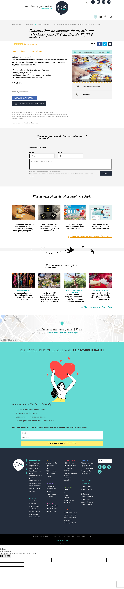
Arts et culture (23, 290)
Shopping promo (51, 508)
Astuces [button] (88, 17)
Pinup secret (62, 543)
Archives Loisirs (86, 486)
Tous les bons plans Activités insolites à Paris (89, 236)
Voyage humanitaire (87, 468)
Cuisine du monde (69, 462)
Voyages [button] (69, 17)
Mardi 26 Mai (33, 503)
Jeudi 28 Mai (33, 508)
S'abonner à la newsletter (62, 443)
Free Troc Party (34, 462)
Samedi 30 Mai (33, 514)
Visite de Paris (51, 470)
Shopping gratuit (52, 505)
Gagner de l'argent (70, 514)
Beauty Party (33, 468)
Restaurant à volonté (68, 469)
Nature (48, 476)
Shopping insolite (100, 290)
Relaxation (67, 489)
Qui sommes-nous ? (69, 536)
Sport (49, 290)
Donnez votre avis (31, 44)
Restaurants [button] (48, 17)
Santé (65, 492)
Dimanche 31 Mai (34, 516)
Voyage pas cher (86, 465)
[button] (95, 17)
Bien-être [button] (60, 17)
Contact (32, 491)
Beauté (66, 494)
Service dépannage (70, 517)
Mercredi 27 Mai (34, 506)
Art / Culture (50, 473)
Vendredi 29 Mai (34, 511)
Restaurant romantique (67, 478)
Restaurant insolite (70, 465)
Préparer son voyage (87, 462)
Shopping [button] (79, 17)
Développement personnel (69, 501)
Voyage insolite (86, 470)
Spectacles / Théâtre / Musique (74, 290)
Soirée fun (49, 491)
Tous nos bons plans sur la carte (62, 332)
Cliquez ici (52, 112)
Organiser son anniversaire (51, 494)
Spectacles (50, 465)
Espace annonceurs (35, 488)
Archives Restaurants (85, 492)
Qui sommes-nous (35, 483)
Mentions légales (81, 536)
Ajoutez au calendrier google (29, 103)
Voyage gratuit (85, 473)
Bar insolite (50, 485)
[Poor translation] (7, 556)
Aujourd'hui (33, 500)
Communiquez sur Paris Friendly (39, 536)
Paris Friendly (16, 24)
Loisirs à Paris (29, 24)
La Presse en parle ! (55, 536)
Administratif (68, 520)
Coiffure (66, 497)
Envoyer (105, 172)
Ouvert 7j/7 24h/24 (70, 522)
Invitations (19, 17)
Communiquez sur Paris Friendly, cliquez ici (25, 122)
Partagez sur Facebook (24, 98)
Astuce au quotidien (70, 512)
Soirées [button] (38, 17)
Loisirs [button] (30, 17)
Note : (60, 151)
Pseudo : (31, 151)
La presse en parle (35, 485)
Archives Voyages (86, 499)
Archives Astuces (86, 504)
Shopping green (51, 511)
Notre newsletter (35, 480)
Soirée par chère (51, 488)
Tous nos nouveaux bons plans (96, 306)
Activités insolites (43, 24)
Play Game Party (34, 465)
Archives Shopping (87, 501)
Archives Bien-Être (87, 496)
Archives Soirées (86, 489)
